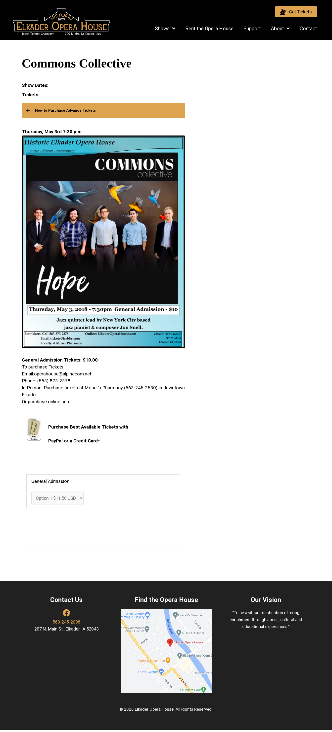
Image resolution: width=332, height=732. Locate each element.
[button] (296, 11)
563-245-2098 (66, 624)
